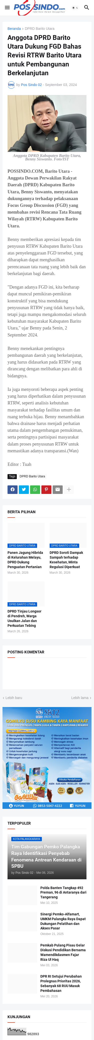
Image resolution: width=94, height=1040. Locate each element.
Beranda (14, 29)
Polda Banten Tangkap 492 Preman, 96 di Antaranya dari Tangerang (63, 892)
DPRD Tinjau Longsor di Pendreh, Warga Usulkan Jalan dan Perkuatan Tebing (24, 618)
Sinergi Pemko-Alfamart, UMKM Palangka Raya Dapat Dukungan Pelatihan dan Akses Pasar (63, 921)
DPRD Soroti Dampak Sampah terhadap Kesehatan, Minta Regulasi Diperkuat (66, 560)
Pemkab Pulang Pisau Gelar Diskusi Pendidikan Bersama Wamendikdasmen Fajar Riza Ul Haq (63, 952)
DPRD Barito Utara (39, 29)
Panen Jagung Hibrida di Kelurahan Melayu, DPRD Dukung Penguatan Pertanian (25, 560)
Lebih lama (80, 698)
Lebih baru (14, 698)
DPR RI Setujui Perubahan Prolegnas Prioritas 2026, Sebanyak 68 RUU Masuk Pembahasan (61, 983)
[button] (7, 8)
